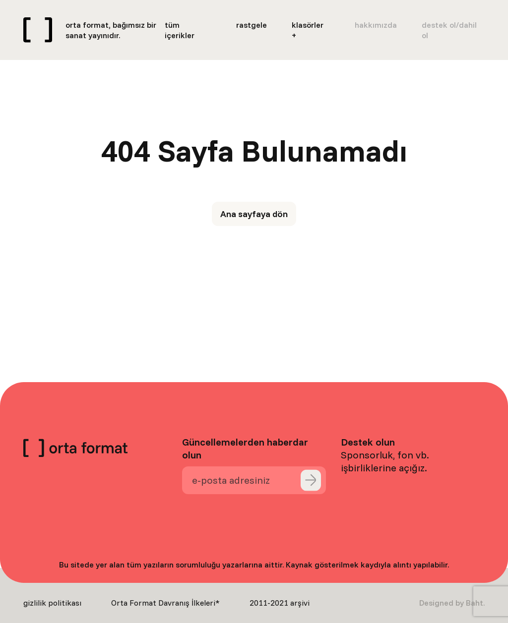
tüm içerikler (179, 30)
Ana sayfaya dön (254, 214)
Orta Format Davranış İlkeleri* (165, 603)
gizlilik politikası (52, 603)
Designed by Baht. (452, 603)
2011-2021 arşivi (280, 603)
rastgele (251, 25)
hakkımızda (376, 25)
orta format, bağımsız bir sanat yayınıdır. (110, 30)
